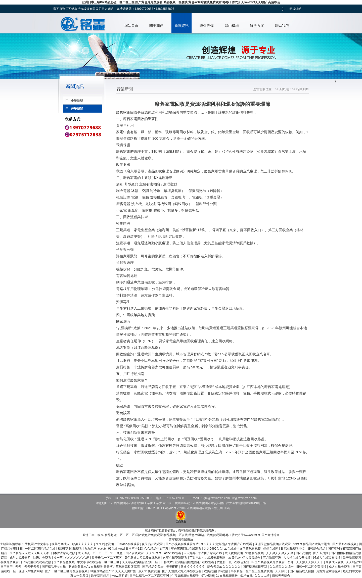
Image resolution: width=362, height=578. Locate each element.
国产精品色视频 (64, 562)
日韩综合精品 (316, 548)
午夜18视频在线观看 (185, 575)
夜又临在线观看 (153, 544)
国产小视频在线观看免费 (182, 544)
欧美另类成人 (61, 544)
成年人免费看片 (20, 557)
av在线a (229, 548)
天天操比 (281, 571)
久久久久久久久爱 (77, 557)
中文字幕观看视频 (249, 548)
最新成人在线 (335, 562)
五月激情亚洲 (272, 557)
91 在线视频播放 (227, 575)
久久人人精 (262, 575)
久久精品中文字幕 (156, 548)
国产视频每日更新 (255, 566)
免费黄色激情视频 (328, 571)
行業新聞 (302, 89)
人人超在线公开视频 (297, 557)
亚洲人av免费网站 (31, 571)
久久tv (102, 548)
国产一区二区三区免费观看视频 (66, 571)
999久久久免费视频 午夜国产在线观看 (227, 544)
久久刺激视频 (105, 544)
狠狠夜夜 (172, 566)
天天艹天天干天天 (27, 566)
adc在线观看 (173, 553)
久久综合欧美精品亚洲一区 (140, 562)
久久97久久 (154, 553)
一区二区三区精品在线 (40, 548)
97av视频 (207, 575)
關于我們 (156, 26)
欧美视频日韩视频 (216, 571)
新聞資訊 (181, 26)
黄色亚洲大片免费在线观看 (142, 557)
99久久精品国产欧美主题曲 (312, 544)
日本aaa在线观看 (128, 544)
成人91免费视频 (149, 571)
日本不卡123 (134, 548)
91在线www (116, 548)
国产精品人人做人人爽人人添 (30, 553)
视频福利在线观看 (70, 548)
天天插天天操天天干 (310, 562)
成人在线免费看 (340, 566)
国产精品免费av (153, 566)
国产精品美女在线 (54, 566)
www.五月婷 (120, 575)
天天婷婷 (190, 553)
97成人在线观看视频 (327, 557)
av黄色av (234, 557)
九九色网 (90, 548)
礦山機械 (232, 26)
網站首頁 (131, 26)
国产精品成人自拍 (302, 571)
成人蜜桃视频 (234, 553)
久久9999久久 (213, 548)
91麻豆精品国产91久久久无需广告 (113, 571)
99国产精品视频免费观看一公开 (272, 562)
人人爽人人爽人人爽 (280, 553)
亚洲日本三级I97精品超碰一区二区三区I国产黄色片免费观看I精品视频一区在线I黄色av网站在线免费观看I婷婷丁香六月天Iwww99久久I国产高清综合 (181, 2)
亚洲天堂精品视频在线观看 (273, 544)
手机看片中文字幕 (37, 544)
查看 (227, 508)
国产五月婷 (321, 553)
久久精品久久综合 (281, 566)
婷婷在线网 (271, 548)
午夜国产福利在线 (210, 553)
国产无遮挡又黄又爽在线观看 (182, 571)
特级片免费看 (42, 557)
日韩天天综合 (281, 575)
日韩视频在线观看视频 (36, 562)
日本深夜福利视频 (63, 553)
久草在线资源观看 (175, 557)
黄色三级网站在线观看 (186, 548)
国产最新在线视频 (344, 544)
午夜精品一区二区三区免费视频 (252, 571)
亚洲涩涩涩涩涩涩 (192, 566)
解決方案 (257, 26)
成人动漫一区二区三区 (93, 553)
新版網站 (295, 9)
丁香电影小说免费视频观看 (208, 557)
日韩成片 (167, 562)
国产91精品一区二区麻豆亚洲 (149, 575)
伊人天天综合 (251, 557)
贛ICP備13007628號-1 (147, 508)
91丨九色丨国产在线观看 (127, 553)
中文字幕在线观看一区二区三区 (98, 562)
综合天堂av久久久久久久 (224, 566)
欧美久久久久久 (83, 544)
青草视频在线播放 (181, 539)
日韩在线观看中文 (293, 548)
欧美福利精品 (100, 575)
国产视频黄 (304, 553)
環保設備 (207, 26)
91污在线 (246, 575)
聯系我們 (282, 26)
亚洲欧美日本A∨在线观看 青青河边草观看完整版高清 (104, 566)
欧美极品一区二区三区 (107, 557)
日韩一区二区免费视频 (311, 566)
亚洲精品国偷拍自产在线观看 (195, 562)
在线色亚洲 (241, 562)
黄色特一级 (225, 562)
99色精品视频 (255, 553)
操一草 (58, 557)
